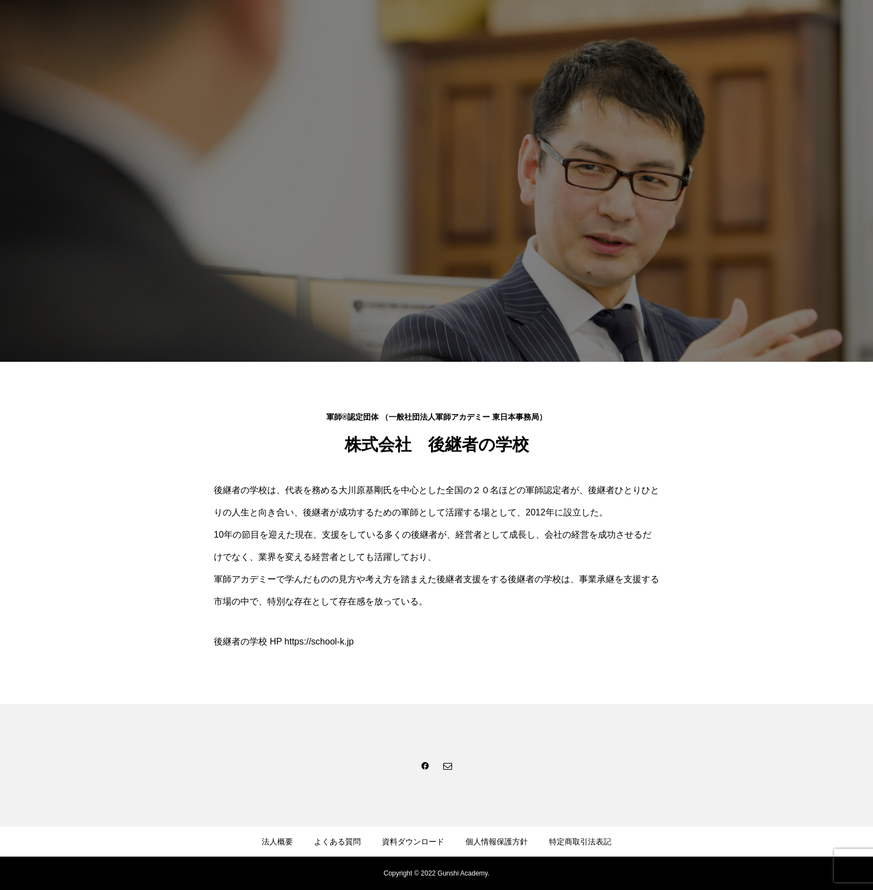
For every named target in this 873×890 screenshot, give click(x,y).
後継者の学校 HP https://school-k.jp (284, 641)
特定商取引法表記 (580, 841)
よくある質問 (337, 841)
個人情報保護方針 (496, 841)
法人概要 (277, 841)
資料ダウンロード (413, 841)
